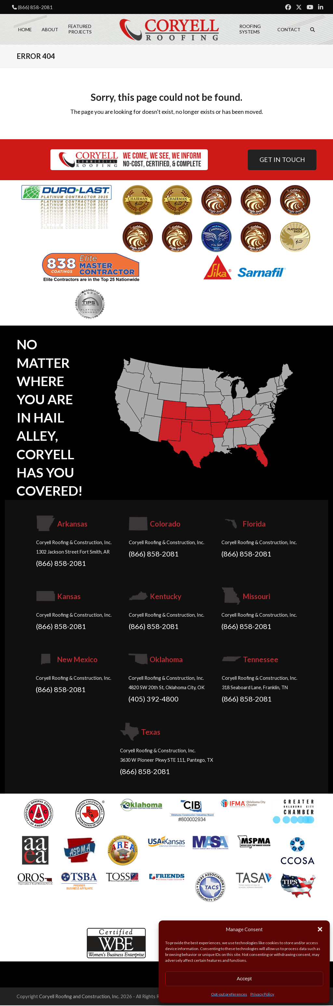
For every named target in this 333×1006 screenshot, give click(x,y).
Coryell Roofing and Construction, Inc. (79, 997)
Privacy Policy (262, 994)
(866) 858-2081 (35, 7)
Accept (244, 978)
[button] (320, 929)
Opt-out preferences (229, 994)
